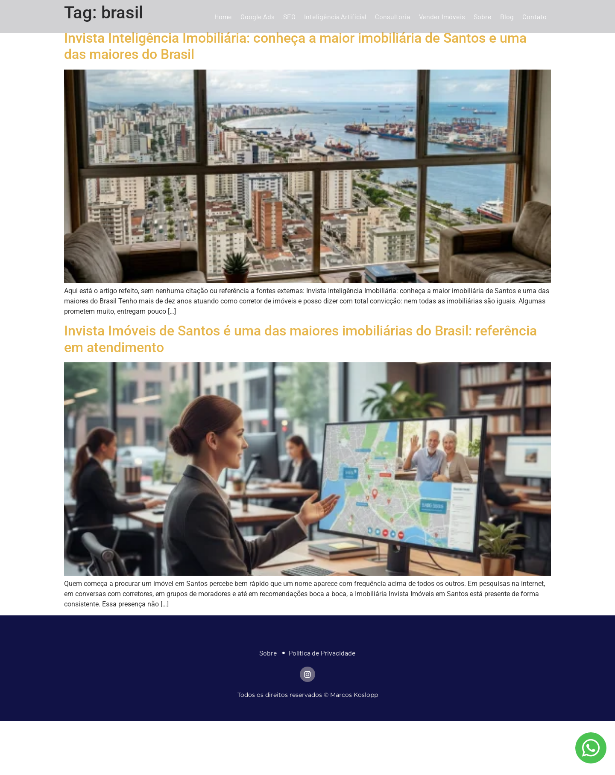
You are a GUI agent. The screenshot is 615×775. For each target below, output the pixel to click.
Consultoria (392, 16)
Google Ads (257, 16)
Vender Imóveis (442, 16)
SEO (289, 16)
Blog (507, 16)
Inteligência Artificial (335, 16)
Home (223, 16)
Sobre (483, 16)
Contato (534, 16)
